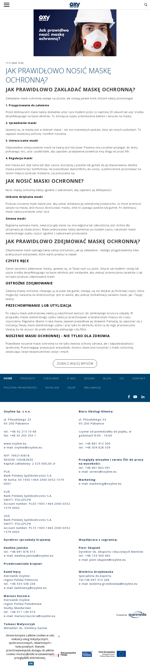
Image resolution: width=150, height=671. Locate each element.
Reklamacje (92, 387)
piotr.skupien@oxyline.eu (107, 560)
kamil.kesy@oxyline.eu (30, 588)
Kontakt (139, 378)
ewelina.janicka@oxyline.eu (33, 555)
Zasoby (89, 378)
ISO (122, 378)
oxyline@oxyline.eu (28, 447)
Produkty (27, 378)
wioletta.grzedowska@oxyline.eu (113, 584)
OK (31, 663)
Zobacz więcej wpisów (75, 363)
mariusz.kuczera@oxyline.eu (34, 616)
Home (8, 378)
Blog (107, 378)
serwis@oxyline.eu (103, 471)
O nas (71, 378)
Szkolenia (51, 378)
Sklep (72, 387)
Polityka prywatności (20, 387)
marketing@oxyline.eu (105, 483)
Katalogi (52, 387)
